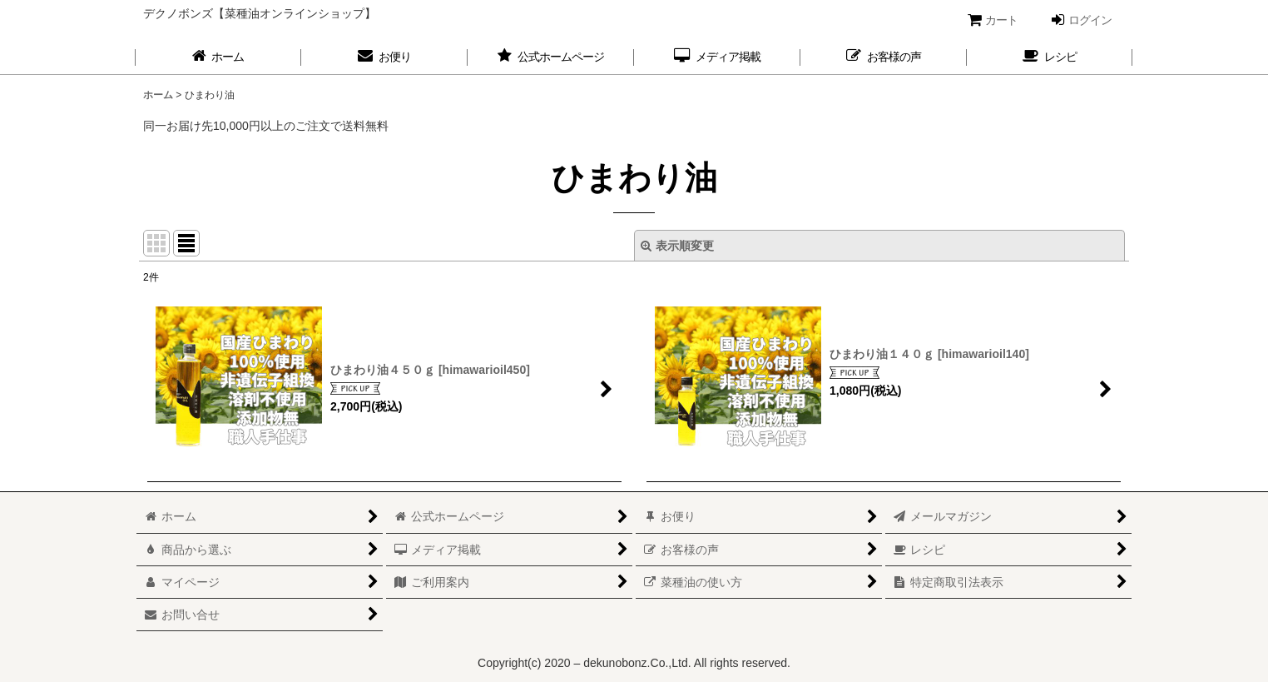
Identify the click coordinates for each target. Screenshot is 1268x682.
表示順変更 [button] (677, 245)
